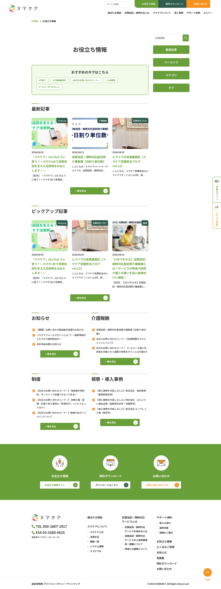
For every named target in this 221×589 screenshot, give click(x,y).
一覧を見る (80, 191)
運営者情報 (37, 584)
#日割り (43, 80)
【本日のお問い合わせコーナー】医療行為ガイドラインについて (61, 415)
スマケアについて (162, 12)
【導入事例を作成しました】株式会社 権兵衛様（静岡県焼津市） (121, 393)
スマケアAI (95, 552)
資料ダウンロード (174, 4)
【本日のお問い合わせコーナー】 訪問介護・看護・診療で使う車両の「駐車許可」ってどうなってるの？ (61, 404)
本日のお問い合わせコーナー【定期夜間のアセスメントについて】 (121, 341)
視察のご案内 (166, 533)
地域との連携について (136, 550)
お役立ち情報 (148, 4)
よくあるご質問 (165, 548)
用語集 (160, 559)
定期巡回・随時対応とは (137, 12)
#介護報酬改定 (61, 80)
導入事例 (178, 12)
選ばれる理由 (114, 12)
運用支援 (163, 528)
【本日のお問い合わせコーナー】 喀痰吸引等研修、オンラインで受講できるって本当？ (60, 393)
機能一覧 (94, 542)
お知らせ (162, 553)
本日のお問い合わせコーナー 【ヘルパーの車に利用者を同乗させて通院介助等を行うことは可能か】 (122, 350)
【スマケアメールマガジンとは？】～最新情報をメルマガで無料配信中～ (61, 338)
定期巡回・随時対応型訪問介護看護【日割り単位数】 (121, 332)
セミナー (208, 12)
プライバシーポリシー (59, 584)
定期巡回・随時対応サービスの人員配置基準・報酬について (136, 541)
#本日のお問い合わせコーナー (90, 80)
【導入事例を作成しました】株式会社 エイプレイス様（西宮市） (121, 411)
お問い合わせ (200, 4)
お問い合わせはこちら (157, 486)
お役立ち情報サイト (55, 486)
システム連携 (97, 547)
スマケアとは (97, 533)
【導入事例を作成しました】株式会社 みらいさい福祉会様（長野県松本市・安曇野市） (121, 402)
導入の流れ (165, 524)
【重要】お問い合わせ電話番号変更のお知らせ (60, 330)
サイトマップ (82, 584)
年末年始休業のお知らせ (49, 345)
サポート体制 (193, 12)
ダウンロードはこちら (106, 486)
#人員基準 (118, 80)
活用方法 (94, 538)
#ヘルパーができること (51, 87)
